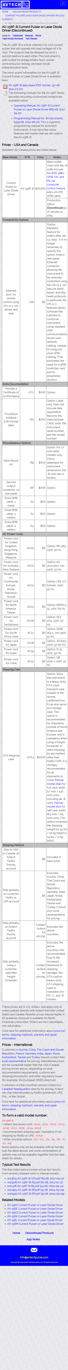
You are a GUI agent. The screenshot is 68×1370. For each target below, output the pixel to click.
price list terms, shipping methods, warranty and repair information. (33, 1034)
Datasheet (18, 35)
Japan (47, 1053)
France (20, 1053)
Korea (56, 1053)
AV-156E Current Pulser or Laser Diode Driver (35, 1208)
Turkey (36, 1057)
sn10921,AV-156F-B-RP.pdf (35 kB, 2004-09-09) (35, 1189)
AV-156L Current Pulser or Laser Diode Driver (35, 1220)
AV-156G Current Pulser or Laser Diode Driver (35, 1212)
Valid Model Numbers (12, 38)
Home (16, 1233)
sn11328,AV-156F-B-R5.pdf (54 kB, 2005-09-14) (35, 1186)
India (40, 1053)
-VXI (31, 302)
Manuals (29, 35)
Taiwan (21, 1057)
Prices (38, 35)
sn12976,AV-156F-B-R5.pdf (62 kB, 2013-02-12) (35, 1182)
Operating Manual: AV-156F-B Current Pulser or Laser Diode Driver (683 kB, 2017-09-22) (40, 109)
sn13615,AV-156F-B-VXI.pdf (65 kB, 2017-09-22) (35, 1178)
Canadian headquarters (16, 1089)
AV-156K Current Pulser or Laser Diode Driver (35, 1216)
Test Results (31, 38)
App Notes (33, 1239)
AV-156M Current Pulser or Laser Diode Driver (35, 1223)
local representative (14, 1061)
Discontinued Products (27, 11)
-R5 (32, 462)
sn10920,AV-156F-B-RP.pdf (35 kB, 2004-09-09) (35, 1193)
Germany (30, 1053)
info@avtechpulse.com (34, 1257)
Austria (23, 1049)
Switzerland (9, 1057)
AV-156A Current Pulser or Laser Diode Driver (35, 1205)
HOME (5, 11)
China (32, 1049)
